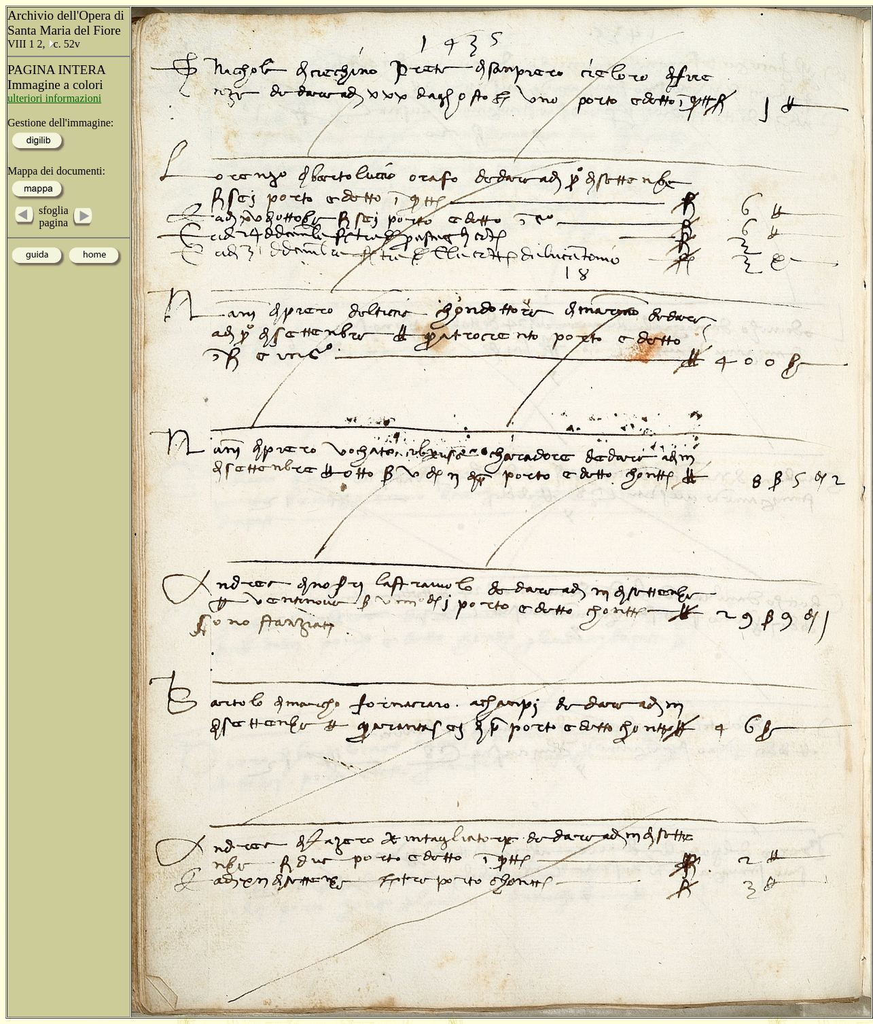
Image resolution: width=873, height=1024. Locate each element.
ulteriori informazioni (54, 98)
